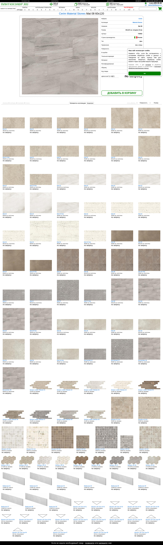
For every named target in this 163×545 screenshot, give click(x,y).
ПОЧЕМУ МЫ (26, 1)
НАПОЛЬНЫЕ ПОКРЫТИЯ (43, 7)
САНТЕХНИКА (111, 7)
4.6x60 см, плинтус (14, 487)
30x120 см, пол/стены (14, 130)
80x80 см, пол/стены (149, 130)
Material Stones (137, 22)
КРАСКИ (93, 7)
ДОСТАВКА (110, 1)
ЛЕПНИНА (62, 7)
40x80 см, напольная (95, 362)
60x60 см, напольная (122, 362)
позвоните (89, 543)
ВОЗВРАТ (138, 1)
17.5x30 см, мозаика (9, 466)
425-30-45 (155, 3)
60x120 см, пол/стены (95, 130)
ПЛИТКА (24, 7)
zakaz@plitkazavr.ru (155, 5)
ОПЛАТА (82, 1)
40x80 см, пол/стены (68, 130)
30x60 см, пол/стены (41, 130)
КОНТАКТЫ (54, 1)
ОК (145, 73)
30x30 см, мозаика (122, 421)
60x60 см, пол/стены (122, 130)
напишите (103, 543)
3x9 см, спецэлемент (81, 508)
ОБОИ (78, 7)
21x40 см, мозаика (41, 391)
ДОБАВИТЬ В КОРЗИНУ (121, 93)
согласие (148, 64)
